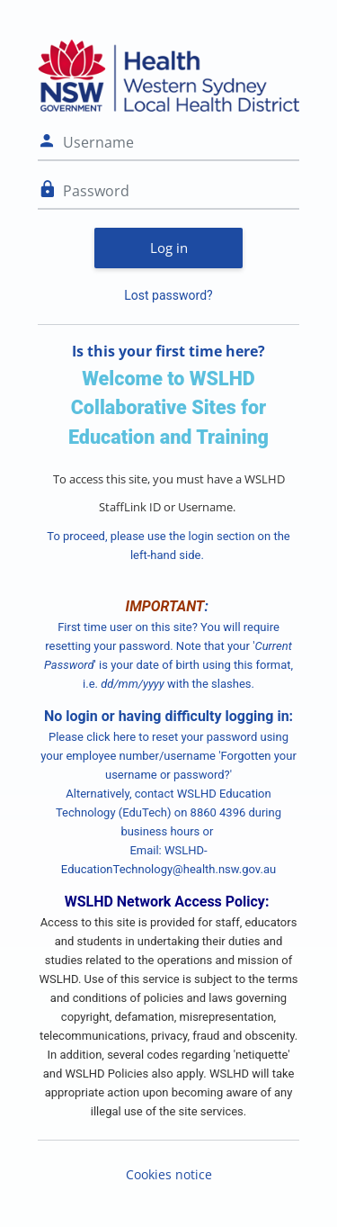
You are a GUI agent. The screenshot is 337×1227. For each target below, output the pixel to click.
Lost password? (168, 295)
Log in (169, 248)
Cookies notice (169, 1174)
